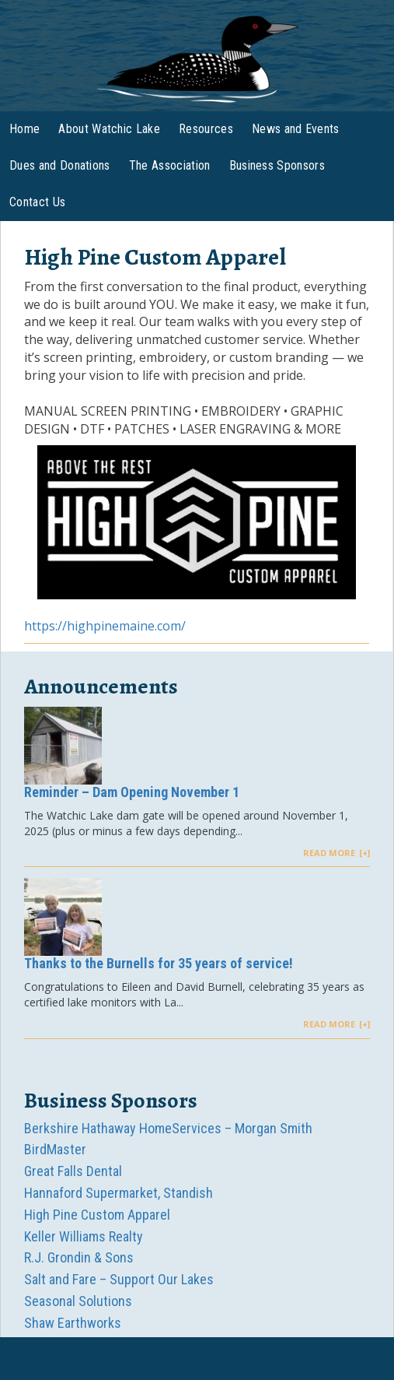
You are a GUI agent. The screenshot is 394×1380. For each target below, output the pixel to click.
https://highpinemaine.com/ (105, 625)
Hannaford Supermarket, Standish (118, 1193)
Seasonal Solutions (78, 1301)
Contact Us (37, 202)
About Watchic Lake (109, 128)
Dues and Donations (59, 165)
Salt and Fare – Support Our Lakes (119, 1279)
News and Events (296, 128)
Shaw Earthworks (72, 1323)
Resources (206, 128)
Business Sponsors (277, 165)
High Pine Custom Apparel (97, 1214)
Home (24, 128)
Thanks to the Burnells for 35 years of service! (158, 963)
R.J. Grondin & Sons (79, 1257)
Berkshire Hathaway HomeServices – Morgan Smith (168, 1128)
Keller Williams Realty (83, 1236)
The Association (170, 165)
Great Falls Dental (73, 1171)
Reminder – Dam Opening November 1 (131, 792)
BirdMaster (55, 1149)
